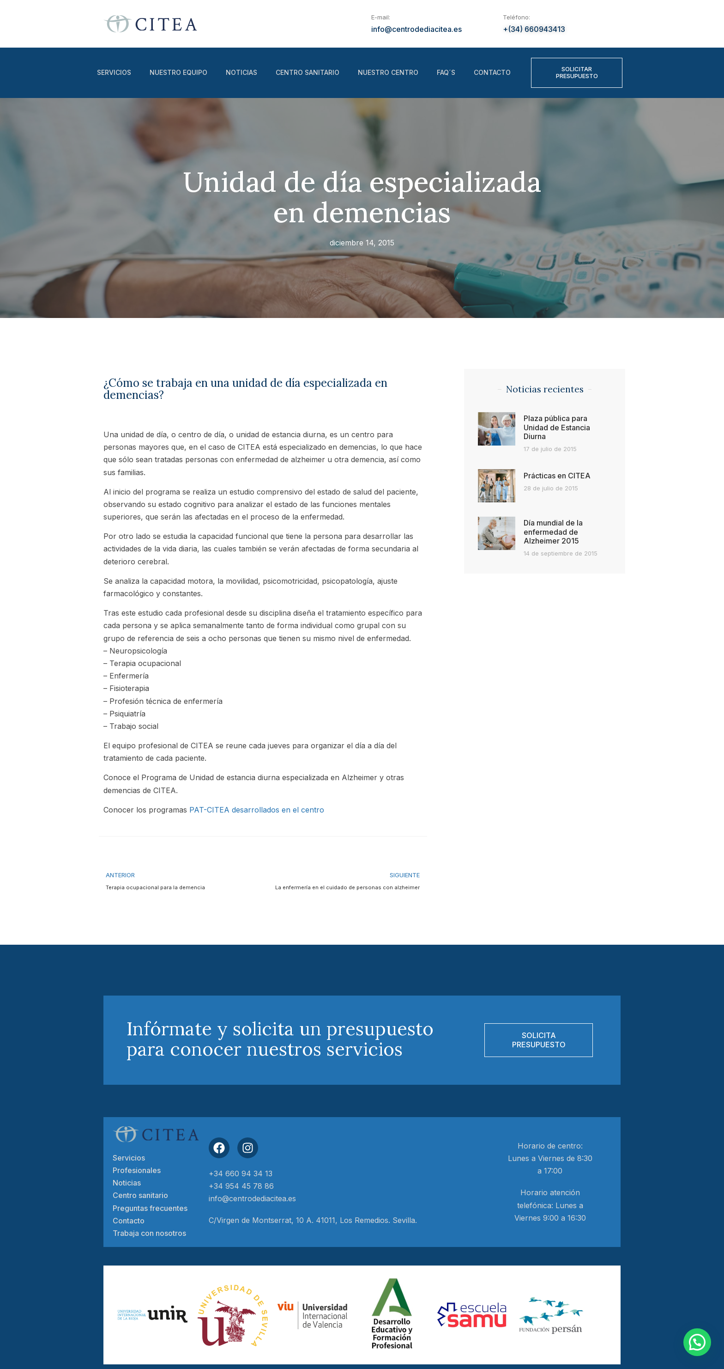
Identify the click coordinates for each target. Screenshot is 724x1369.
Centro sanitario (307, 72)
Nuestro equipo (178, 72)
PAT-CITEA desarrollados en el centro (256, 809)
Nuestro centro (388, 72)
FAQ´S (446, 72)
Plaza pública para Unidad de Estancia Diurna (557, 427)
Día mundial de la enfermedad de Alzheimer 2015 (553, 531)
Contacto (492, 72)
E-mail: (380, 17)
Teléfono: (516, 17)
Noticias (241, 72)
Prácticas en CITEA (557, 475)
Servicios (114, 72)
